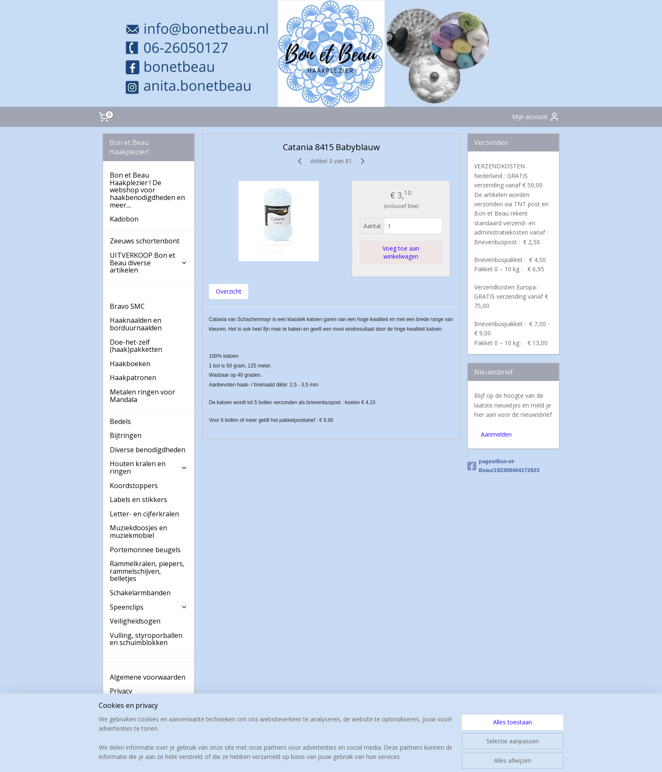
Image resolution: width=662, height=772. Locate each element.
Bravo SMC (127, 306)
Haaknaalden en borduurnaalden (136, 324)
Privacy (121, 691)
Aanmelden (496, 434)
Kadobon (124, 219)
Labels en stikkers (138, 499)
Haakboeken (130, 363)
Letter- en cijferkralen (144, 513)
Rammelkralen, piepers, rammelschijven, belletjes (147, 571)
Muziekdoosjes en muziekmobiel (138, 531)
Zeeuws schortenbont (144, 241)
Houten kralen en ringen (148, 467)
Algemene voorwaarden (147, 677)
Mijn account (535, 117)
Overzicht (228, 291)
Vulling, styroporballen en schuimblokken (146, 639)
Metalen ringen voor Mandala (142, 395)
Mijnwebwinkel (435, 756)
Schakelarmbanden (140, 592)
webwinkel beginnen (361, 756)
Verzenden (127, 705)
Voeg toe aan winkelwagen (401, 252)
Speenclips (148, 607)
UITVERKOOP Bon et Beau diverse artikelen (148, 263)
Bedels (120, 421)
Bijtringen (125, 435)
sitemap (312, 756)
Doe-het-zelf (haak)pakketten (136, 345)
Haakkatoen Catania (142, 292)
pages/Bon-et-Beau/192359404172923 (503, 465)
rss (329, 756)
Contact (122, 719)
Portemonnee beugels (145, 549)
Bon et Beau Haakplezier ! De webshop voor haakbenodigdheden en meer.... (147, 189)
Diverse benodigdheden (147, 449)
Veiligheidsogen (135, 621)
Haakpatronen (133, 377)
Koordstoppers (134, 485)
